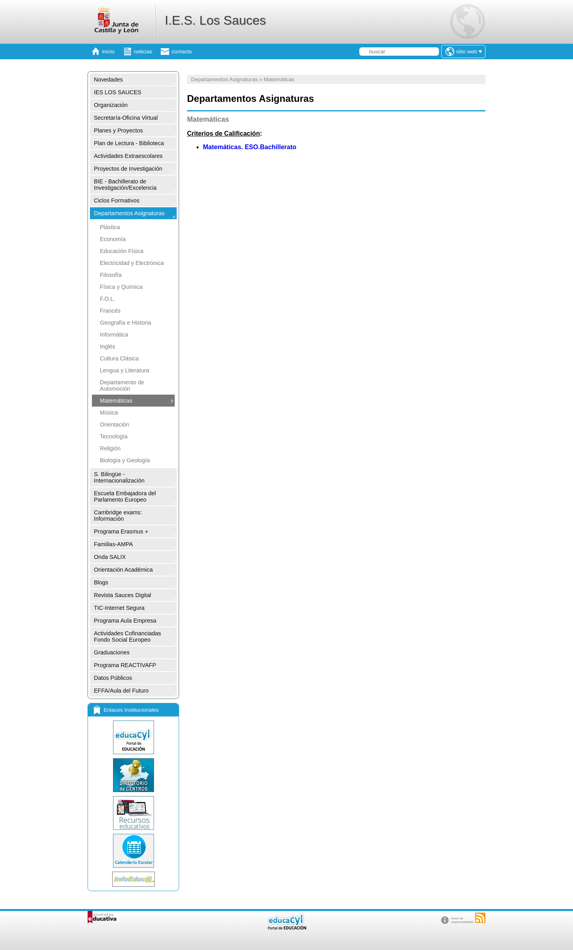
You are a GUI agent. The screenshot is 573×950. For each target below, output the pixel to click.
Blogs (101, 582)
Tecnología (114, 436)
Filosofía (110, 275)
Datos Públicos (113, 678)
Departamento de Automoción (122, 385)
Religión (110, 448)
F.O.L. (107, 299)
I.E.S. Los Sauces (215, 20)
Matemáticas (116, 400)
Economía (113, 239)
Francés (110, 311)
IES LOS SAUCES (117, 92)
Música (109, 412)
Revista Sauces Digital (122, 595)
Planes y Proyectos (118, 130)
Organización (111, 105)
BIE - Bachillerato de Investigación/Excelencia (125, 184)
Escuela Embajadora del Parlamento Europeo (125, 496)
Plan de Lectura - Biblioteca (129, 143)
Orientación (114, 424)
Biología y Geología (125, 460)
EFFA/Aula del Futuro (121, 690)
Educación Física (122, 251)
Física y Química (121, 287)
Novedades (108, 79)
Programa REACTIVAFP (125, 665)
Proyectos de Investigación (128, 168)
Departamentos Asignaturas (129, 213)
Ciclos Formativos (116, 200)
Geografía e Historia (125, 322)
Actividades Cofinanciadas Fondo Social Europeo (127, 636)
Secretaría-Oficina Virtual (126, 118)
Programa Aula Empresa (125, 620)
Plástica (110, 227)
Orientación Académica (123, 569)
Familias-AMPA (113, 544)
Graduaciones (112, 652)
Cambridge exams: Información (118, 515)
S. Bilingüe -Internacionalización (119, 477)
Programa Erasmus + (121, 531)
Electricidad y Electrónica (132, 263)
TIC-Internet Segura (119, 608)
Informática (114, 334)
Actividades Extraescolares (128, 156)
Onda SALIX (110, 557)
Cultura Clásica (119, 358)
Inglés (107, 346)
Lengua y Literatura (124, 370)
